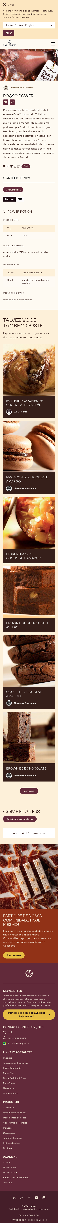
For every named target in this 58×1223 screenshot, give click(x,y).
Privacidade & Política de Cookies (29, 1219)
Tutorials (7, 1182)
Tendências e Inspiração (15, 1063)
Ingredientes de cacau (14, 1112)
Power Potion (14, 190)
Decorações (9, 1133)
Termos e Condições (29, 1215)
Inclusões (8, 1127)
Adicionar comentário (20, 819)
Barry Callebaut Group (15, 1078)
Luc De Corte (20, 411)
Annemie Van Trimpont (22, 87)
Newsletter (9, 1088)
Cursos (6, 1162)
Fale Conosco (10, 1083)
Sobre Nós (8, 1073)
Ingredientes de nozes (14, 1117)
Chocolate (8, 1107)
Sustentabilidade (12, 1068)
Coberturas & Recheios (15, 1122)
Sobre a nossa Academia (16, 1177)
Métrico (9, 199)
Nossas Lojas (10, 1167)
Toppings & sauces (12, 1138)
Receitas (7, 1057)
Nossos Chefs (10, 1172)
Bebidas (7, 1148)
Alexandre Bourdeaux (25, 488)
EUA (20, 199)
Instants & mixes (11, 1143)
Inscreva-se (14, 955)
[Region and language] (29, 25)
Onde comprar (10, 1093)
